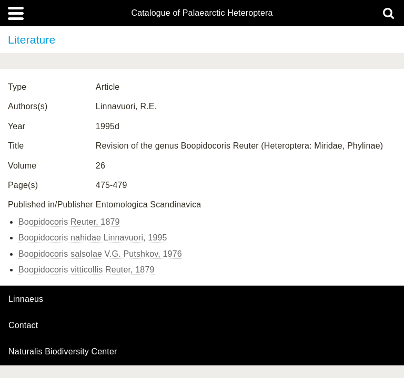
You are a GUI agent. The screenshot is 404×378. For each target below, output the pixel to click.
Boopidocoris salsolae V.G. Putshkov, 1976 (100, 253)
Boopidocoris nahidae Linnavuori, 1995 (92, 237)
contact (23, 325)
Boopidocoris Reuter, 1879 (69, 221)
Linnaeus (25, 299)
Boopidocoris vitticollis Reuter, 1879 (86, 269)
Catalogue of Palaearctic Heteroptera (201, 13)
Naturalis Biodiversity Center (62, 352)
